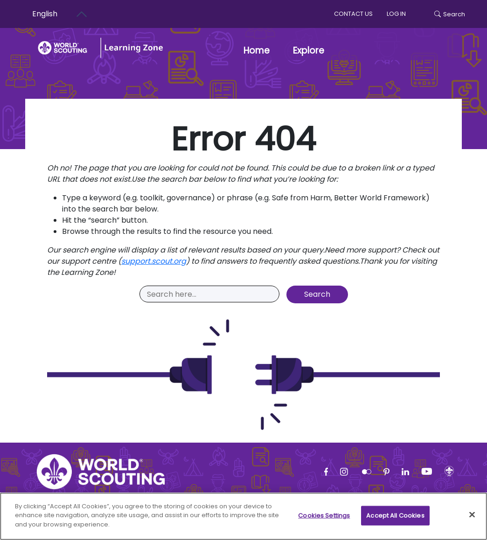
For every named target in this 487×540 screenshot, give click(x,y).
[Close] (472, 519)
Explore (308, 50)
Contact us (353, 13)
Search (449, 14)
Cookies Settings (324, 519)
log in (396, 13)
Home (257, 50)
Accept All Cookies (395, 519)
